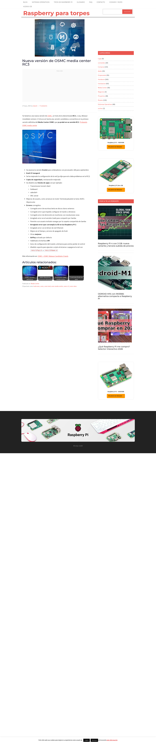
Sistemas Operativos (105, 104)
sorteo (100, 108)
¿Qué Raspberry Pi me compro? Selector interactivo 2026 (114, 347)
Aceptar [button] (87, 740)
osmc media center (57, 286)
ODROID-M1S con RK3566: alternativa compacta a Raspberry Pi (115, 296)
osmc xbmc (73, 286)
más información (112, 740)
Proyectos (101, 96)
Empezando (102, 75)
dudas (100, 71)
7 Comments (43, 106)
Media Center (35, 284)
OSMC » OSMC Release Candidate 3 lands (53, 256)
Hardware (101, 79)
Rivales (100, 100)
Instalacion (102, 84)
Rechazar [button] (94, 740)
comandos (101, 63)
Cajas (100, 59)
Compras (101, 67)
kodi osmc (37, 286)
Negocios (101, 92)
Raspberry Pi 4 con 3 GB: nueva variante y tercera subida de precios (116, 244)
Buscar (127, 11)
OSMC (49, 116)
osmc (42, 286)
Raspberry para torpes (56, 13)
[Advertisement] (62, 87)
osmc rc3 (66, 286)
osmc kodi (47, 286)
